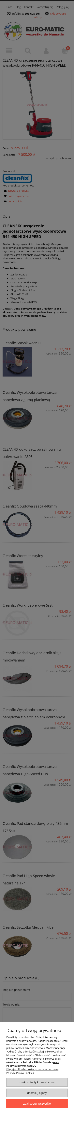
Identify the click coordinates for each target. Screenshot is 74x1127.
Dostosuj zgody (37, 1092)
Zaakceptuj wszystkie (37, 1103)
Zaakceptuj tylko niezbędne (37, 1082)
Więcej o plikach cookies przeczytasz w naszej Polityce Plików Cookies (32, 1071)
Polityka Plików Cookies (38, 1062)
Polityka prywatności (19, 1066)
